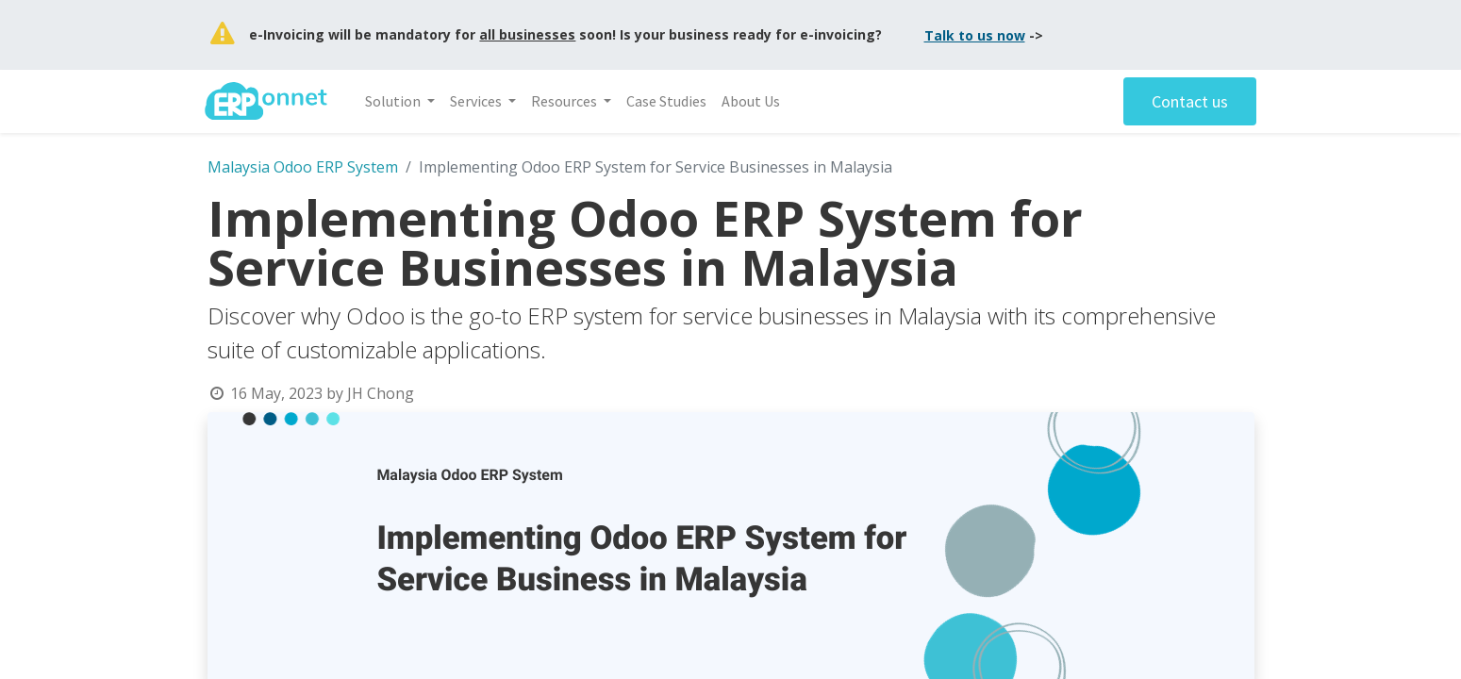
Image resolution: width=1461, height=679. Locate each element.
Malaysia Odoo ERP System (303, 167)
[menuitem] (669, 101)
